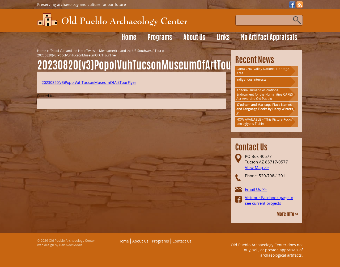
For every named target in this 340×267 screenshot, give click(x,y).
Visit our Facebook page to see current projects (269, 200)
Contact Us (182, 241)
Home (129, 38)
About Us (194, 38)
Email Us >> (256, 189)
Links (223, 38)
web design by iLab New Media (60, 245)
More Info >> (287, 214)
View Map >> (257, 167)
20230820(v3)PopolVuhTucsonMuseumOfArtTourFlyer (89, 82)
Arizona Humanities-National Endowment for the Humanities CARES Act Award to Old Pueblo (264, 94)
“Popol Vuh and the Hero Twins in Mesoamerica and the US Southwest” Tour (106, 50)
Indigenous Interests (251, 79)
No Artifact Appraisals (269, 38)
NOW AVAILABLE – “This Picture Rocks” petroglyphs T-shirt (264, 121)
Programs (159, 38)
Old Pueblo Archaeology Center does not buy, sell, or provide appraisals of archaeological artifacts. (267, 250)
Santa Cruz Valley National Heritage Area (262, 71)
